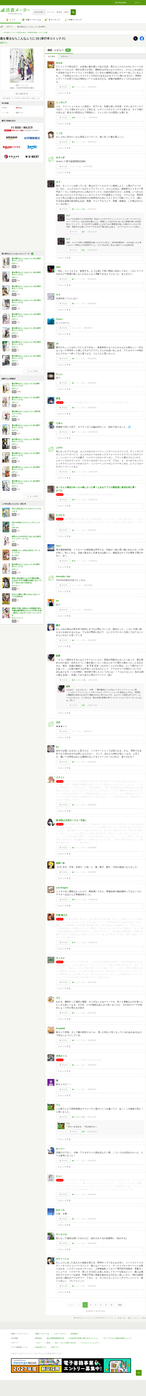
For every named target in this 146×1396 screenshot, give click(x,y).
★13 (73, 900)
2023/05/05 (92, 872)
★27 (73, 432)
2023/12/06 (93, 680)
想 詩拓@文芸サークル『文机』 (71, 820)
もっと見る (32, 371)
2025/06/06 (92, 358)
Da (57, 600)
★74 (73, 943)
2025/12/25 (88, 166)
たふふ (59, 374)
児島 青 (14, 511)
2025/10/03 (92, 209)
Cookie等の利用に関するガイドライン (84, 1338)
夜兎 (58, 398)
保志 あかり (16, 585)
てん (58, 1105)
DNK (58, 267)
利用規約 (74, 1334)
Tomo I (59, 319)
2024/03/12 (88, 610)
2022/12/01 (92, 1013)
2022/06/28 (92, 1040)
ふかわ (59, 447)
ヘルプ (37, 1343)
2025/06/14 (88, 328)
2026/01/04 (92, 142)
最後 (120, 1305)
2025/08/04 (92, 303)
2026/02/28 (93, 117)
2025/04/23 (93, 432)
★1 (73, 383)
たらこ (59, 1176)
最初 (71, 1305)
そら (58, 998)
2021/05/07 (92, 1219)
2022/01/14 (92, 1089)
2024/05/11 (93, 561)
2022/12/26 (92, 982)
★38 (73, 118)
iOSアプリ (55, 1347)
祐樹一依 (60, 863)
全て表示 (51, 56)
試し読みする (22, 93)
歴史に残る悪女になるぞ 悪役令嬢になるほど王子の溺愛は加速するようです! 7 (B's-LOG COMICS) (26, 580)
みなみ (59, 63)
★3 (73, 142)
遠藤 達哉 (15, 527)
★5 (73, 762)
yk (57, 343)
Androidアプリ (40, 1347)
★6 (73, 359)
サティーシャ (62, 1259)
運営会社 (38, 1338)
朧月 (58, 625)
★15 (73, 680)
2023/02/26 (93, 899)
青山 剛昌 (15, 555)
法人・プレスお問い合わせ (65, 1343)
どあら (59, 423)
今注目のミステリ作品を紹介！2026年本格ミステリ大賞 (25, 32)
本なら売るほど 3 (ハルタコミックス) (26, 509)
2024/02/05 (92, 640)
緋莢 (58, 655)
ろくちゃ (60, 958)
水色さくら (61, 1056)
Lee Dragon (62, 887)
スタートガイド (60, 1334)
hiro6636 (60, 1028)
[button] (73, 12)
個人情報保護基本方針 (55, 1338)
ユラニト (60, 777)
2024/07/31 (92, 530)
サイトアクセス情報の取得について (117, 1338)
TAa (13, 541)
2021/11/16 (92, 1117)
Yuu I (58, 545)
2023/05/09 (92, 847)
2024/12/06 (93, 472)
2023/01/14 (93, 942)
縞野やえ (9, 27)
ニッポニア (61, 102)
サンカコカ (61, 1234)
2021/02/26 (92, 1286)
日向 (58, 722)
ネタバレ (64, 56)
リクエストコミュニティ (90, 1343)
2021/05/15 (92, 1160)
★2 (83, 232)
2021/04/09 (92, 1243)
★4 (73, 87)
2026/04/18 (92, 87)
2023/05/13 (92, 805)
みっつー (60, 1148)
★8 (73, 408)
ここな (59, 133)
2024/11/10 (93, 499)
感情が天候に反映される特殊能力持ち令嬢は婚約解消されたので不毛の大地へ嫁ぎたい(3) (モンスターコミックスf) (26, 611)
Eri (57, 747)
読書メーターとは (42, 1334)
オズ (58, 182)
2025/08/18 (92, 279)
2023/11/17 (88, 731)
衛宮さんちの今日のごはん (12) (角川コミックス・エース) (26, 537)
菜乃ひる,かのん (17, 618)
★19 (73, 561)
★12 (73, 472)
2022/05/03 (92, 1065)
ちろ (58, 294)
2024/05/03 (88, 585)
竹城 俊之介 (61, 915)
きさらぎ (60, 157)
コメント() (80, 87)
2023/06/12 (92, 762)
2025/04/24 (92, 407)
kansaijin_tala (63, 576)
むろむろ (60, 515)
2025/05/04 (92, 383)
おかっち (60, 1210)
